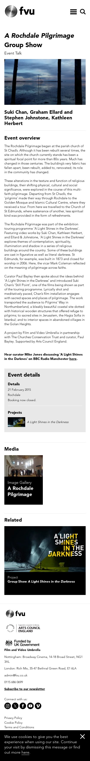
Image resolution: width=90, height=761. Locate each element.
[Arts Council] (45, 628)
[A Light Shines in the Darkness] (45, 549)
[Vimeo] (38, 706)
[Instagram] (7, 706)
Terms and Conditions (19, 727)
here (73, 359)
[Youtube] (30, 706)
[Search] (82, 12)
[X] (15, 706)
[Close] (82, 736)
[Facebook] (23, 706)
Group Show (41, 581)
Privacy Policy (13, 718)
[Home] (30, 11)
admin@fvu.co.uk (15, 675)
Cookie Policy (13, 723)
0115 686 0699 (13, 682)
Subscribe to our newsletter (24, 689)
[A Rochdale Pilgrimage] (23, 466)
